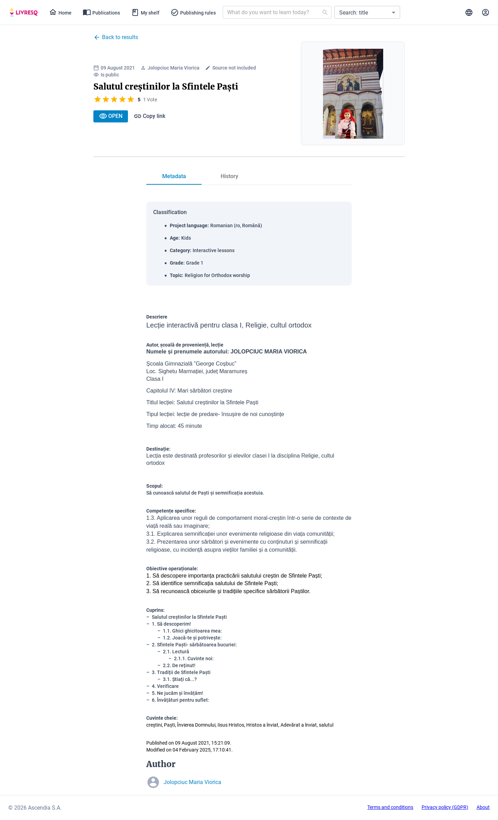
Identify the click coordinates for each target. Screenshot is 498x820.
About (483, 807)
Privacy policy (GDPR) (445, 807)
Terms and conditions (390, 807)
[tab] (24, 12)
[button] (367, 12)
